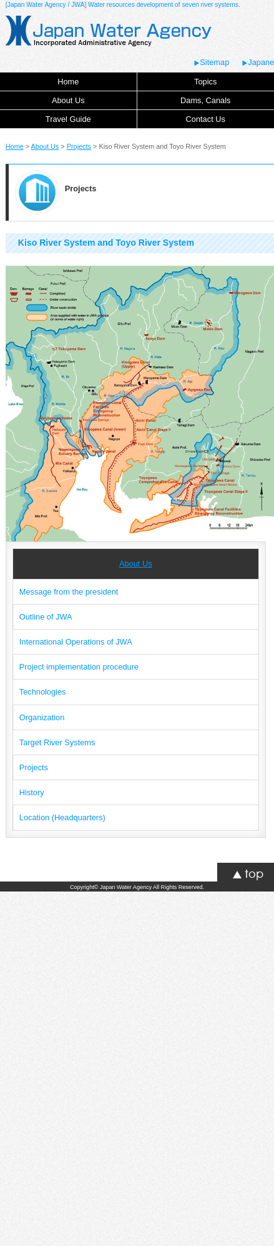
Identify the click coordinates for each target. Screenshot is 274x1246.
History (31, 792)
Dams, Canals (205, 100)
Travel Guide (68, 119)
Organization (42, 717)
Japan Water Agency (126, 887)
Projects (79, 146)
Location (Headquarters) (62, 817)
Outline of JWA (45, 616)
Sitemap (211, 62)
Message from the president (69, 591)
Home (68, 81)
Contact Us (205, 119)
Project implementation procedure (79, 666)
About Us (68, 100)
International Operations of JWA (75, 641)
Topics (205, 81)
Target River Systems (57, 742)
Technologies (42, 691)
